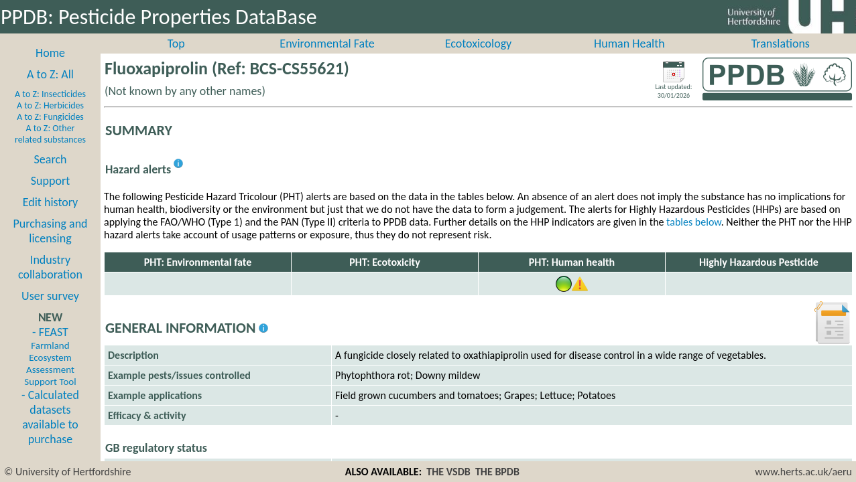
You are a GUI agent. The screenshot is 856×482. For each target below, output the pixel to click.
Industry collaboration (50, 282)
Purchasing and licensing (50, 245)
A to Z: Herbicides (50, 120)
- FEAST (50, 370)
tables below (693, 236)
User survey (50, 310)
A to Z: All (50, 89)
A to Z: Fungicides (50, 131)
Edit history (50, 217)
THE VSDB (448, 471)
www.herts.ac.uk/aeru (803, 471)
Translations (780, 58)
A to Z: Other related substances (50, 148)
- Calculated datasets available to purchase (50, 431)
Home (50, 67)
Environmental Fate (327, 58)
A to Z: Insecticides (50, 108)
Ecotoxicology (478, 58)
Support (50, 195)
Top (176, 58)
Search (50, 174)
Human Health (629, 58)
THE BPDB (497, 471)
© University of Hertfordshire (67, 471)
